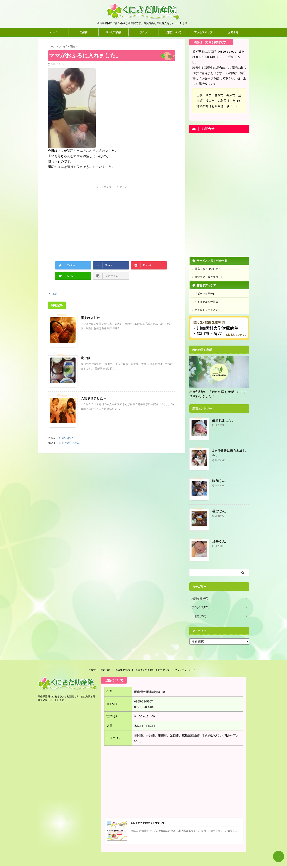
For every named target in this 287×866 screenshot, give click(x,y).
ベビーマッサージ (205, 293)
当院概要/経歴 (122, 670)
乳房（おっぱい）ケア (208, 268)
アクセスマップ (203, 32)
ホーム (54, 32)
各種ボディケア (206, 285)
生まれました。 (223, 420)
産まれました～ (92, 317)
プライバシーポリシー (187, 670)
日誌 (54, 294)
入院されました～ (93, 398)
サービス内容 (113, 32)
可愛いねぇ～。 (69, 438)
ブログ (143, 32)
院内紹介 (105, 670)
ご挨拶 (83, 32)
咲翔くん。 (220, 481)
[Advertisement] (111, 218)
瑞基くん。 (220, 541)
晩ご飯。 (87, 358)
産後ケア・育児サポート (209, 276)
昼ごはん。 (220, 511)
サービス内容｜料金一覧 (212, 260)
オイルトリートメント (208, 309)
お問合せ (233, 32)
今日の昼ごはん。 (71, 443)
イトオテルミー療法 (206, 301)
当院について (173, 32)
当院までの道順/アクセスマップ (152, 670)
